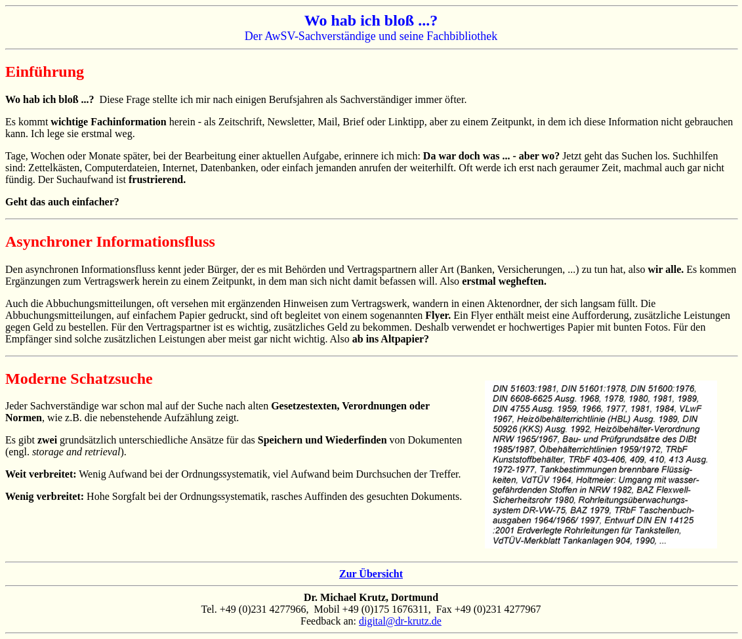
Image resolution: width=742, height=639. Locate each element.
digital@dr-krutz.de (400, 621)
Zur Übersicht (371, 573)
